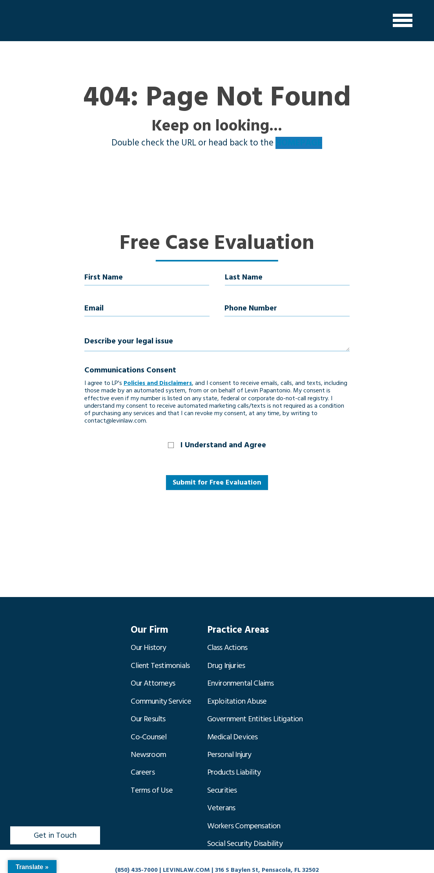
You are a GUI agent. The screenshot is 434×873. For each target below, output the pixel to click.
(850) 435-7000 (136, 867)
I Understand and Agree (223, 444)
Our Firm (148, 630)
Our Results (148, 704)
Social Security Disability (245, 808)
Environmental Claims (240, 674)
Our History (148, 644)
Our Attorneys (153, 674)
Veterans (221, 778)
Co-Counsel (148, 719)
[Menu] (402, 20)
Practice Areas (235, 630)
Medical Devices (232, 719)
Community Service (161, 689)
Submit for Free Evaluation (217, 482)
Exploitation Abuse (237, 689)
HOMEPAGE (298, 143)
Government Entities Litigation (255, 704)
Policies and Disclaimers (158, 383)
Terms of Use (151, 764)
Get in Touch (55, 833)
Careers (142, 749)
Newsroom (148, 734)
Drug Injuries (226, 659)
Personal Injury (229, 734)
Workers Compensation (244, 793)
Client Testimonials (160, 659)
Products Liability (234, 749)
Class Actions (227, 644)
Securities (222, 764)
